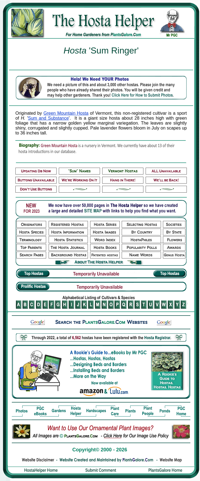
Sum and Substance (48, 118)
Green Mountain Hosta (65, 113)
